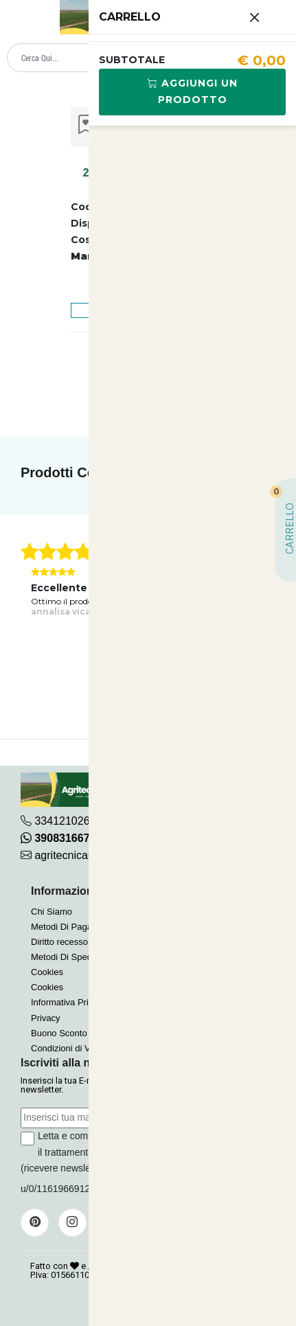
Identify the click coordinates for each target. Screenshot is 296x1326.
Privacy (45, 1018)
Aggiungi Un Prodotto (193, 91)
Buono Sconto (59, 1033)
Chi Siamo (51, 911)
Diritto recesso (59, 942)
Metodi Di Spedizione (73, 957)
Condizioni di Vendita (72, 1048)
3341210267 (64, 821)
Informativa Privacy (69, 1002)
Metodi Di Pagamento (74, 927)
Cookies (47, 972)
